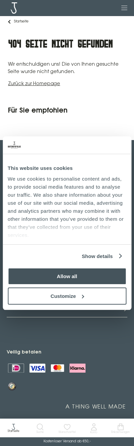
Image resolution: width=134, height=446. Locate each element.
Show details (97, 256)
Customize (67, 296)
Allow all (67, 276)
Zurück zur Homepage (34, 84)
